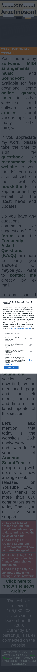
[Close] (33, 302)
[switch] (30, 338)
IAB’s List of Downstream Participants (21, 328)
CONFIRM (11, 367)
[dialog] (18, 336)
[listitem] (18, 334)
